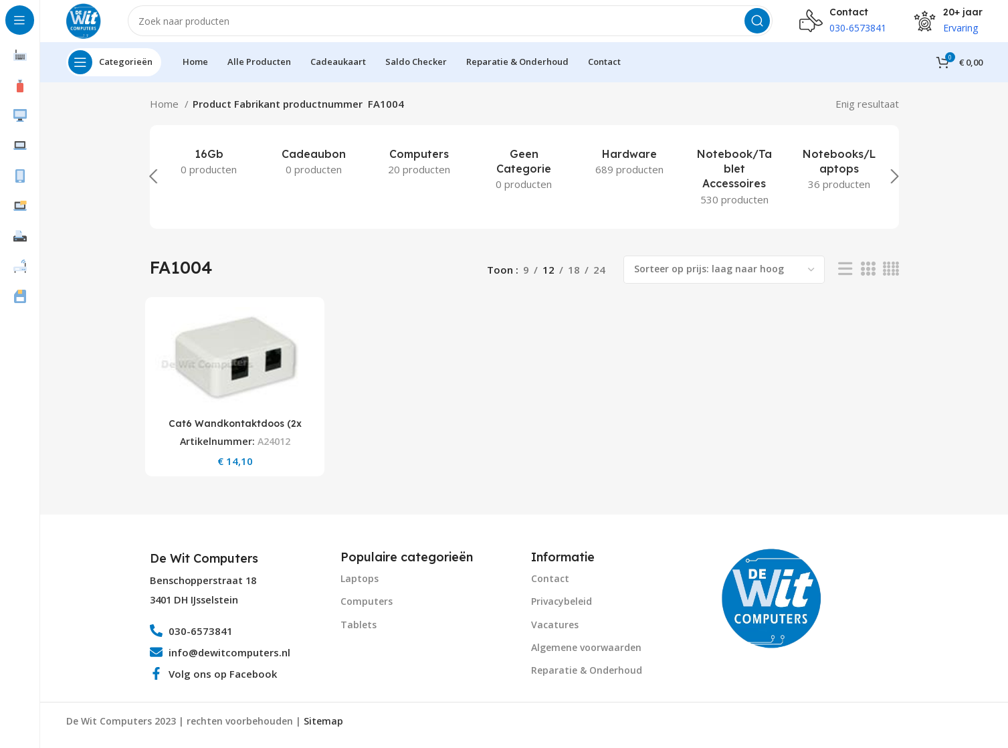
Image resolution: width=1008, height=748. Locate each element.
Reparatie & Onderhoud (586, 677)
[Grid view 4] (890, 281)
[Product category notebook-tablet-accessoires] (734, 188)
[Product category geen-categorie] (524, 181)
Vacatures (555, 632)
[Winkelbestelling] (724, 281)
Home (165, 115)
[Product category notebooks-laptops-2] (839, 181)
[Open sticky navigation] (114, 73)
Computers (366, 608)
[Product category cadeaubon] (314, 173)
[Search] (456, 26)
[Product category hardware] (629, 173)
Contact (550, 585)
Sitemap (323, 728)
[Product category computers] (419, 173)
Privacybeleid (561, 608)
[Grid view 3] (867, 281)
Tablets (358, 632)
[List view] (844, 281)
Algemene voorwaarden (586, 654)
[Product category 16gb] (209, 173)
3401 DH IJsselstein (194, 607)
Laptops (359, 585)
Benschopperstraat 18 (203, 587)
